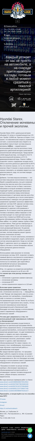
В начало (4, 427)
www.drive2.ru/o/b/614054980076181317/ (14, 391)
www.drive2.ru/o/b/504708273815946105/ (14, 384)
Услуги (17, 427)
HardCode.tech (5, 432)
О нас (11, 427)
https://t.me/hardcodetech (8, 408)
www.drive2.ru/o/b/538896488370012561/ (14, 382)
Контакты (21, 429)
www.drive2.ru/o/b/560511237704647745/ (14, 388)
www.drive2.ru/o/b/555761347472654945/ (14, 386)
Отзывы (3, 399)
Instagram (3, 402)
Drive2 (2, 405)
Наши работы (12, 429)
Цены (3, 429)
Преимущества (26, 427)
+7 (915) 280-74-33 (10, 47)
